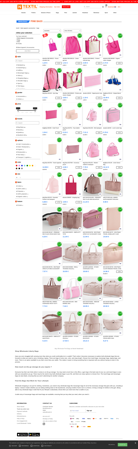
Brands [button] (19, 117)
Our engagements (22, 419)
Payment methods (22, 409)
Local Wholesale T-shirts (24, 421)
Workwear (96, 12)
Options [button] (20, 138)
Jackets (74, 12)
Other (115, 12)
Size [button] (18, 172)
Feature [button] (19, 199)
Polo (65, 12)
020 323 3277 (47, 414)
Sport (106, 12)
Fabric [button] (19, 180)
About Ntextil (20, 405)
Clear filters (28, 49)
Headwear (85, 12)
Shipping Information (46, 7)
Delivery (19, 412)
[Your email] (78, 409)
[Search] (92, 6)
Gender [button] (19, 91)
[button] (103, 7)
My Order (57, 7)
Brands (23, 12)
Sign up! (89, 409)
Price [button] (19, 102)
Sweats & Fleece (45, 12)
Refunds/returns (21, 414)
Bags (57, 12)
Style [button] (19, 55)
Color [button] (19, 160)
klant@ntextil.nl (47, 406)
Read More (93, 443)
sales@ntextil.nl (47, 410)
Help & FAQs (20, 417)
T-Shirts (33, 12)
